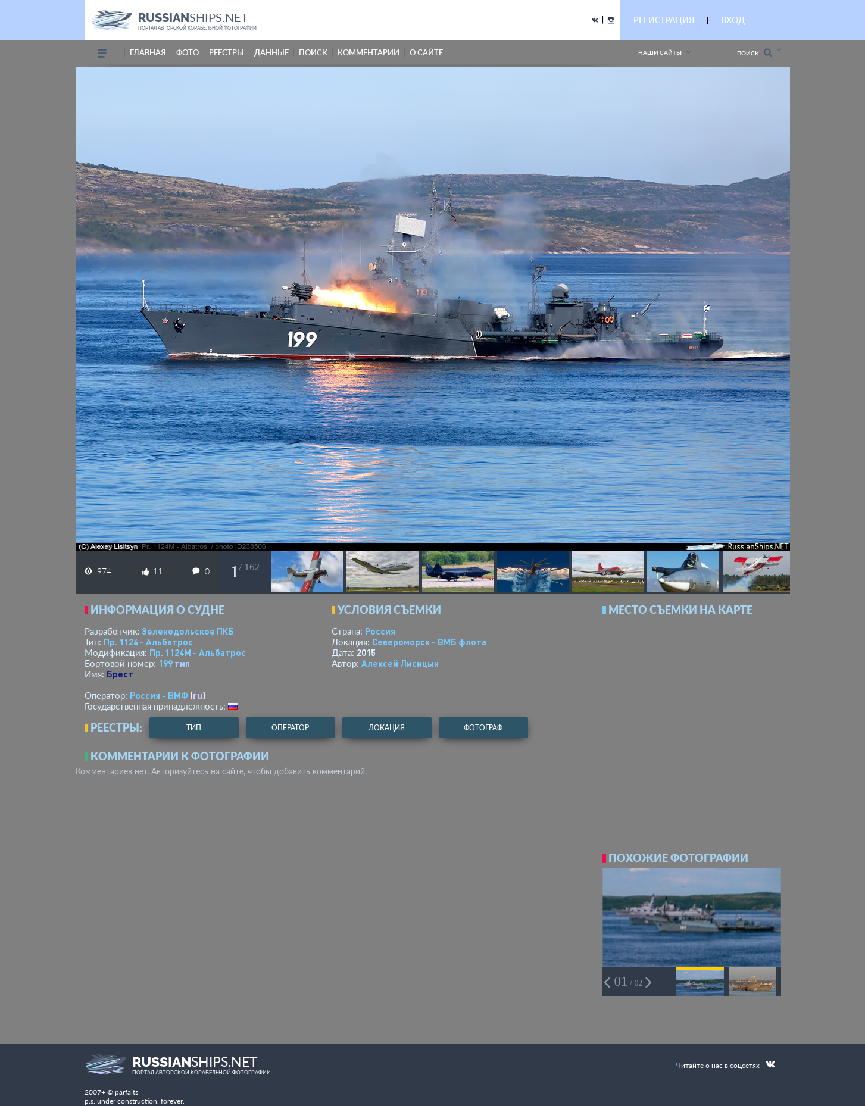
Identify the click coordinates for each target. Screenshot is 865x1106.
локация (387, 727)
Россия (380, 631)
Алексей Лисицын (400, 663)
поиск (313, 52)
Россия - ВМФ (159, 695)
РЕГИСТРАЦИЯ (663, 20)
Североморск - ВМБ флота (429, 641)
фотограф (483, 727)
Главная (148, 52)
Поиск (754, 52)
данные (271, 52)
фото (187, 52)
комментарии (368, 52)
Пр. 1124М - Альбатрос (197, 652)
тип (182, 663)
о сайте (426, 52)
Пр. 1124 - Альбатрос (148, 641)
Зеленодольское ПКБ (188, 631)
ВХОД (733, 20)
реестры (226, 52)
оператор (290, 727)
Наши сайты (660, 52)
